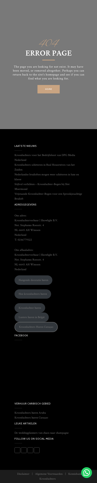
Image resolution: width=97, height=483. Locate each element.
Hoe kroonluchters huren (33, 294)
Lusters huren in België (32, 317)
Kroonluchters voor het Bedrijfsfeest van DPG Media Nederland (45, 157)
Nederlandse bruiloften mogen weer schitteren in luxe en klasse (47, 177)
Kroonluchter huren (30, 308)
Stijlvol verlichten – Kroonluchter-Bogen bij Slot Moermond (42, 186)
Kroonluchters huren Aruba (30, 413)
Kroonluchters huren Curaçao (31, 418)
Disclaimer (23, 474)
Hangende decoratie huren (33, 280)
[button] (86, 472)
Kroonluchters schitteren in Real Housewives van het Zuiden (45, 167)
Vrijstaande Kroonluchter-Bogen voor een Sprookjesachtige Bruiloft (48, 196)
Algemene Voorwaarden (49, 474)
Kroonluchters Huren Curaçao (36, 327)
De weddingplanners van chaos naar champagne (42, 433)
